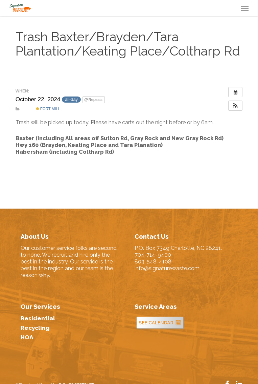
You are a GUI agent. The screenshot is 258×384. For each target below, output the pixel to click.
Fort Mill (48, 109)
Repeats (94, 100)
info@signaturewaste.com (167, 268)
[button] (245, 8)
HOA (27, 337)
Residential (38, 318)
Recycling (35, 327)
